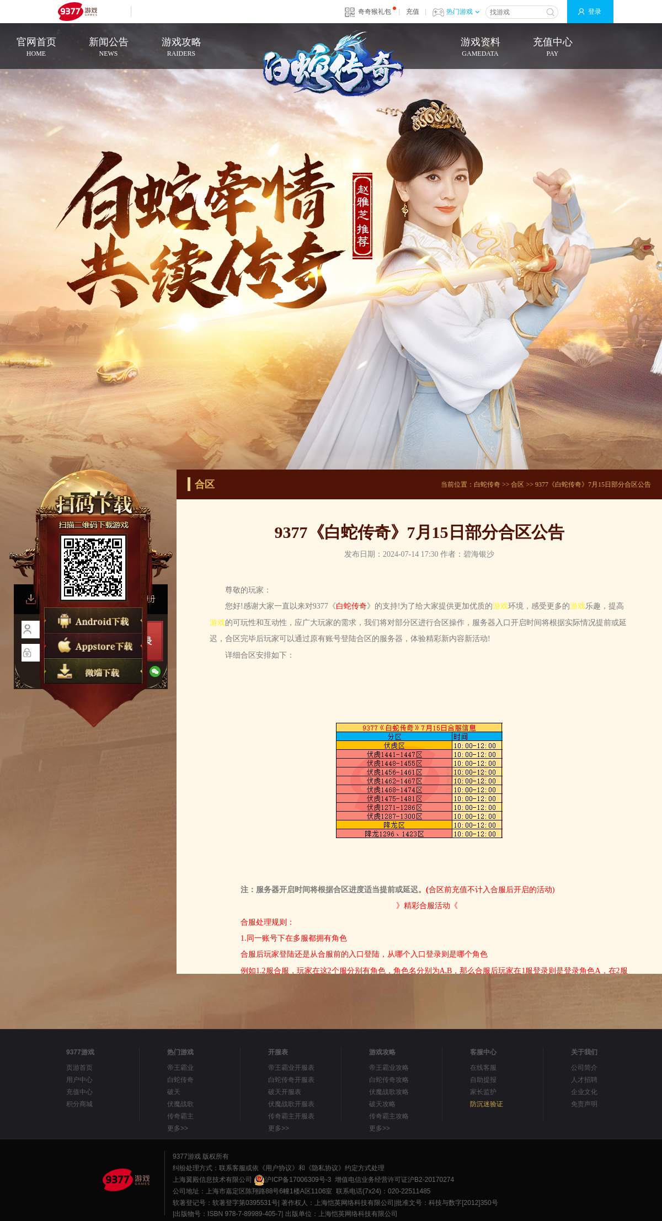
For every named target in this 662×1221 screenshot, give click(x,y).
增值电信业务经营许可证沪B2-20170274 (394, 1179)
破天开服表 (284, 1092)
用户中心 (79, 1080)
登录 (594, 11)
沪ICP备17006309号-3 (292, 1179)
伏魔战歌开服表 (291, 1104)
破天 (173, 1092)
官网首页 (36, 47)
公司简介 (584, 1067)
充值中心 (552, 47)
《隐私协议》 (325, 1168)
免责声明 (584, 1104)
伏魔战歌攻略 (389, 1092)
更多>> (177, 1128)
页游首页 (79, 1067)
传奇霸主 (180, 1116)
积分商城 (79, 1104)
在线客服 (483, 1067)
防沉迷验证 (486, 1104)
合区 (517, 484)
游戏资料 (480, 47)
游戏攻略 (181, 47)
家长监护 (483, 1092)
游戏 (500, 606)
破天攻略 (382, 1104)
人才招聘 (584, 1080)
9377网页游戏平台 (77, 11)
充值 (412, 11)
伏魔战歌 (180, 1104)
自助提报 (483, 1080)
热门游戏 (462, 11)
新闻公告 (108, 47)
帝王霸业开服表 (291, 1067)
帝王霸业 (180, 1067)
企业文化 (584, 1092)
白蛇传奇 (487, 484)
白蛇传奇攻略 (389, 1080)
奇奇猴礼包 (374, 11)
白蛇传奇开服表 (291, 1080)
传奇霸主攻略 (389, 1116)
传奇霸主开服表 (291, 1116)
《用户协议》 (278, 1168)
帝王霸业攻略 (389, 1067)
